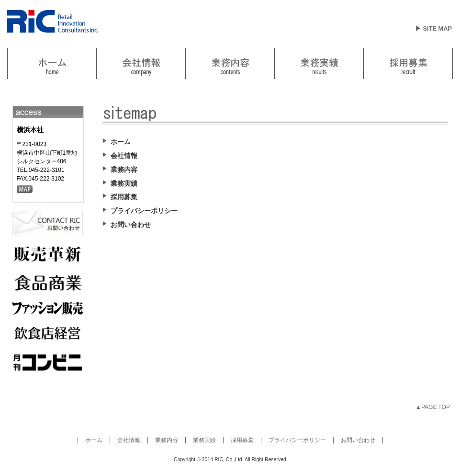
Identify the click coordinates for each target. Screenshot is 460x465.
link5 (408, 63)
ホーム (93, 440)
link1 (52, 63)
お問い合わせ (358, 440)
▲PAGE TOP (432, 407)
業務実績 (204, 440)
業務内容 (230, 63)
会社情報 (128, 440)
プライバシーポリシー (297, 440)
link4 (319, 63)
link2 (141, 63)
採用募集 (242, 440)
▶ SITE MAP (433, 28)
